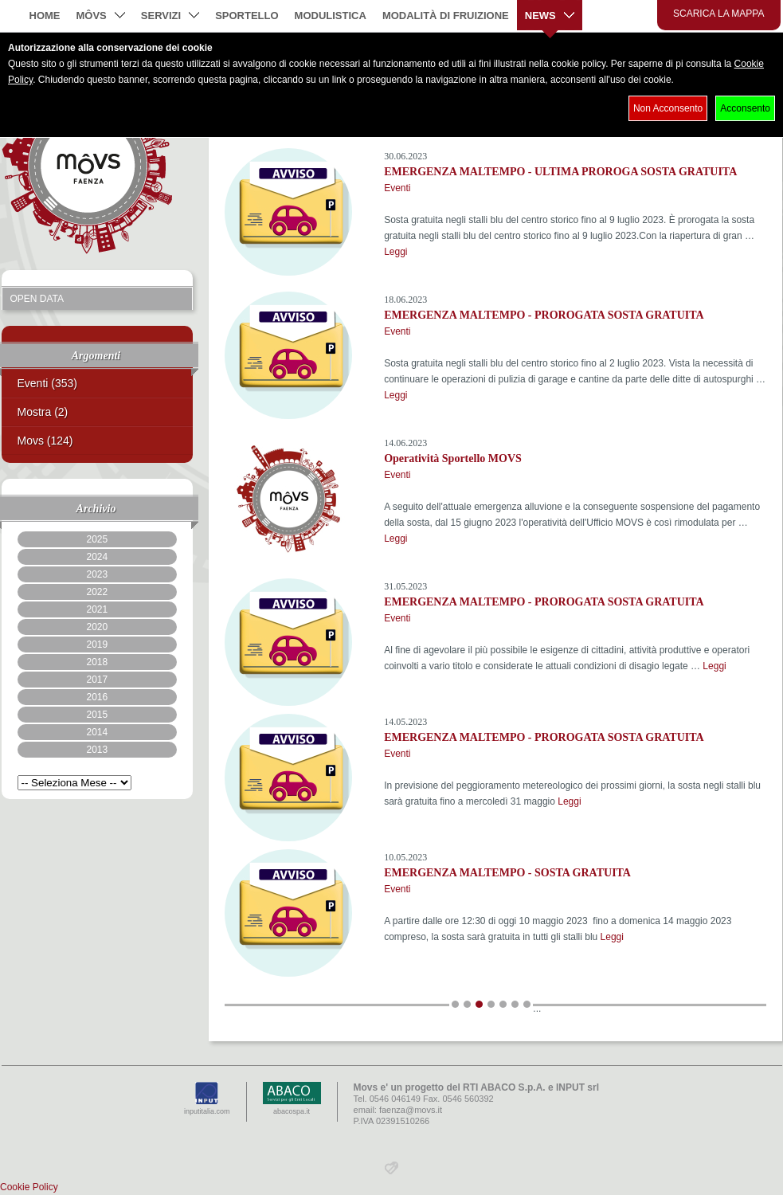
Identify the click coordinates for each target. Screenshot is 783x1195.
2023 (97, 574)
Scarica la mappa (719, 13)
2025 (97, 539)
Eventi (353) (47, 383)
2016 (97, 697)
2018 (97, 662)
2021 (97, 609)
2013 (97, 749)
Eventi (397, 188)
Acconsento (745, 108)
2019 (97, 644)
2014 (97, 732)
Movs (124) (45, 440)
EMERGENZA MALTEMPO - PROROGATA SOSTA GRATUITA (544, 315)
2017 (97, 679)
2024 (97, 556)
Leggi (395, 251)
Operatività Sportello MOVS (453, 458)
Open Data (37, 298)
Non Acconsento (668, 108)
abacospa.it (292, 1098)
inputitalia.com (207, 1098)
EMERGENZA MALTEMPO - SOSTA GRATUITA (507, 873)
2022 (97, 592)
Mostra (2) (43, 412)
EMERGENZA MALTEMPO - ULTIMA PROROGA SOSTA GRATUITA (560, 172)
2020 (97, 627)
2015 (97, 714)
